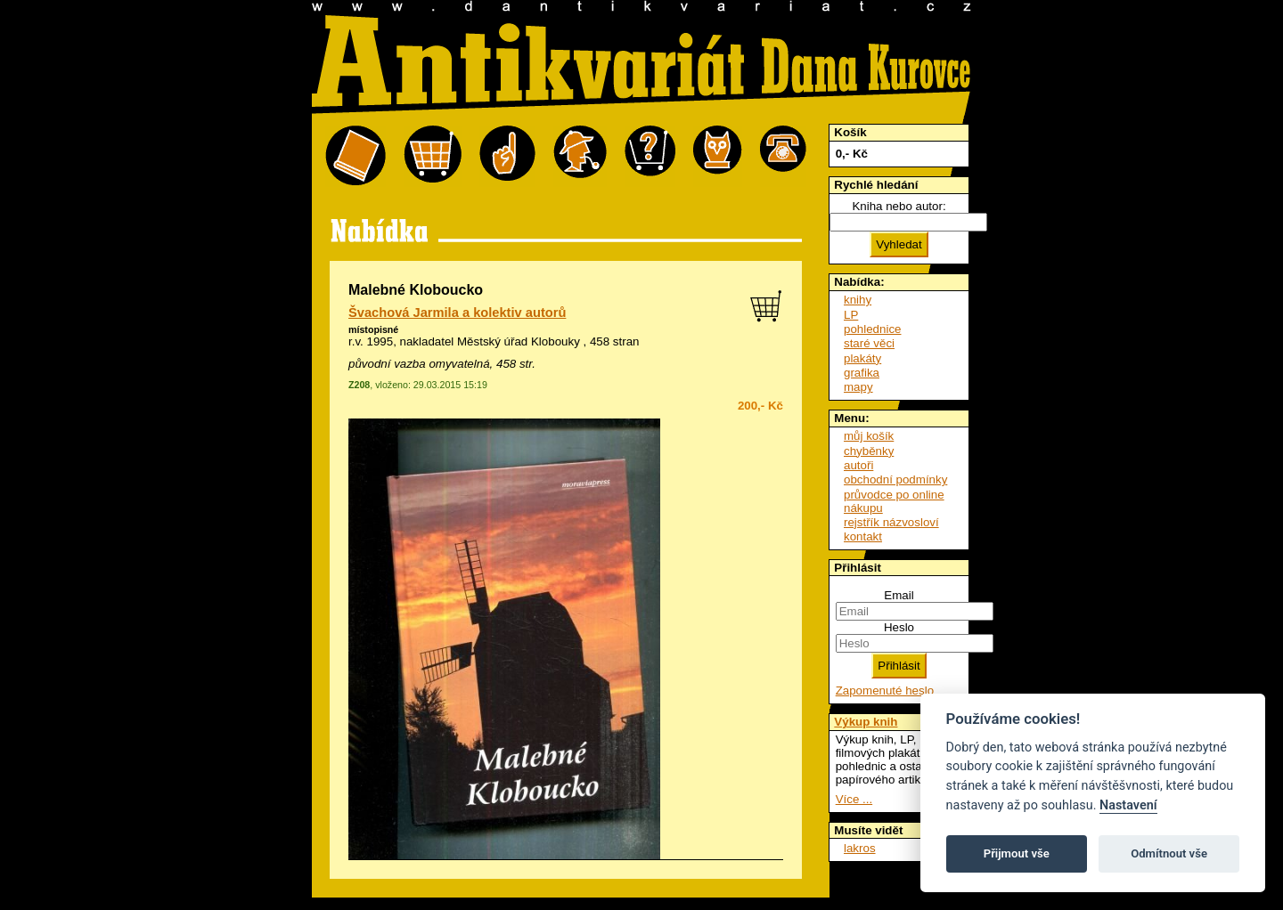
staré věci (869, 343)
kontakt (863, 536)
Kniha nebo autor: (898, 206)
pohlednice (872, 329)
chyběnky (869, 451)
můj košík (869, 436)
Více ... (854, 799)
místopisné (373, 329)
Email (898, 595)
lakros (860, 848)
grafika (861, 372)
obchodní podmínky (895, 479)
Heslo (899, 627)
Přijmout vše (1017, 853)
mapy (858, 387)
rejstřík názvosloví (891, 522)
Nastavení (1128, 805)
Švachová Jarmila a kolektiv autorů (457, 312)
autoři (858, 465)
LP (851, 314)
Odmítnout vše (1169, 853)
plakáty (862, 358)
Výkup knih (865, 721)
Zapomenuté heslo (885, 690)
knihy (857, 299)
